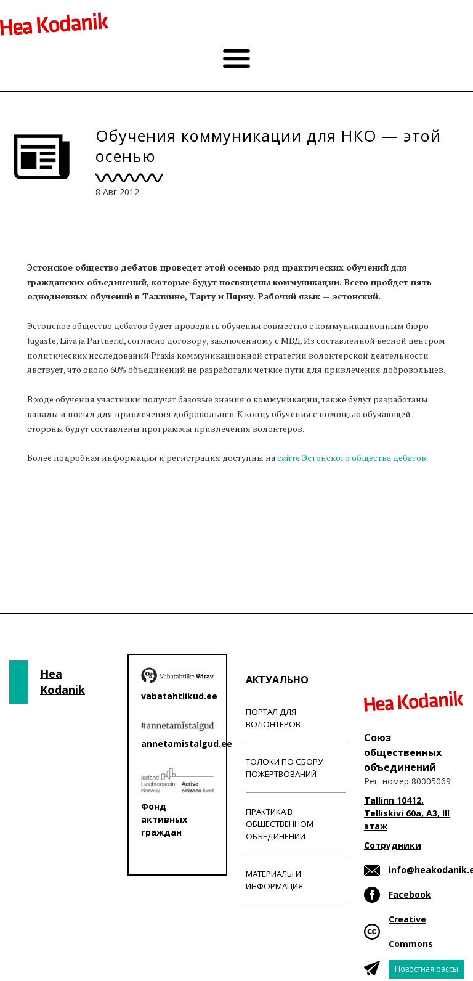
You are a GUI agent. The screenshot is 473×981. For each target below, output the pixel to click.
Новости (48, 506)
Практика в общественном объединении (279, 824)
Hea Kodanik (62, 681)
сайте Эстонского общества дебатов (351, 457)
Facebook (410, 894)
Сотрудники (392, 845)
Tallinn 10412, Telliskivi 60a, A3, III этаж (407, 813)
